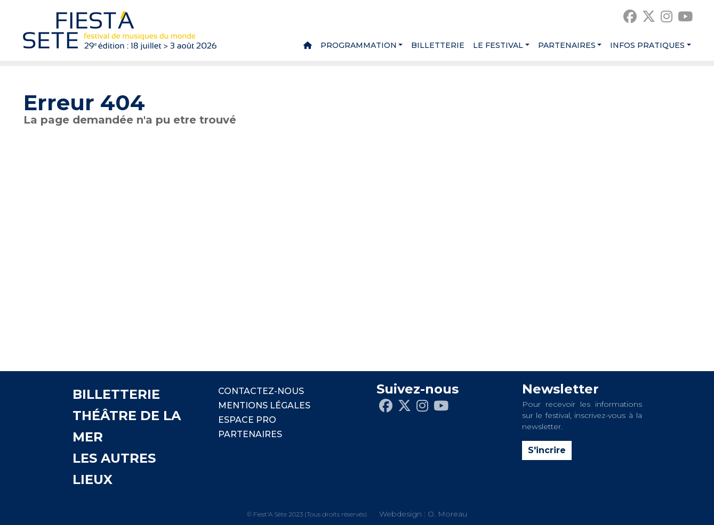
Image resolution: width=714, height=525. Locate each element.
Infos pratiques (647, 45)
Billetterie (437, 45)
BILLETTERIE (116, 394)
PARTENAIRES (250, 434)
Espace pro (247, 420)
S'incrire (547, 450)
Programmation (358, 45)
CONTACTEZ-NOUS (261, 391)
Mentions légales (264, 405)
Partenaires (567, 45)
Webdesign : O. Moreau (423, 514)
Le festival (498, 45)
